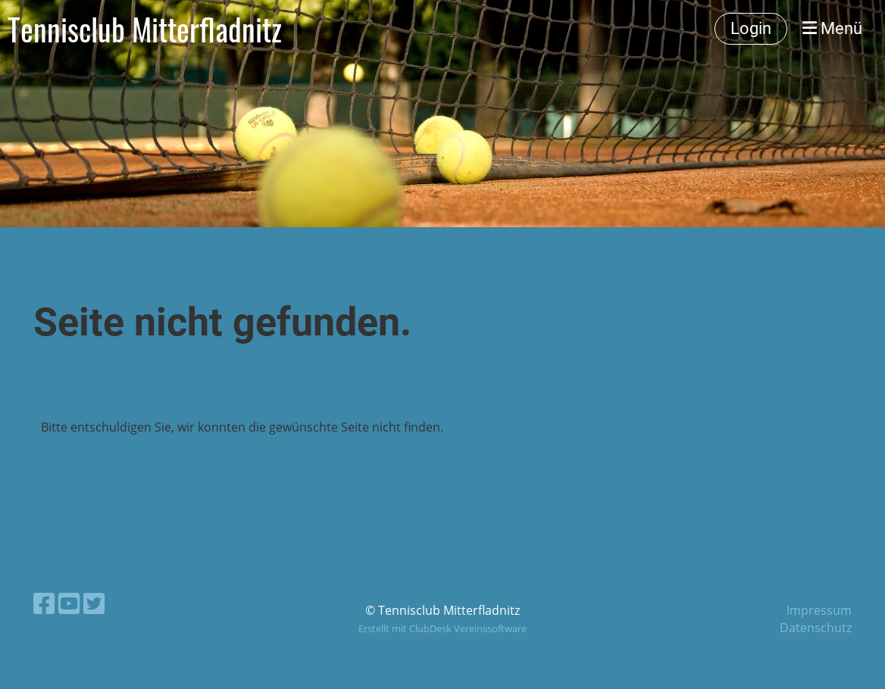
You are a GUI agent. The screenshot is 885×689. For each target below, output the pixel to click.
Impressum (819, 610)
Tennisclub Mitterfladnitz (145, 29)
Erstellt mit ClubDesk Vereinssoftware (442, 628)
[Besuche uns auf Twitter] (94, 603)
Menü (832, 28)
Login (750, 28)
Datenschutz (816, 627)
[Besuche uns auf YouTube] (69, 603)
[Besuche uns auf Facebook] (44, 603)
